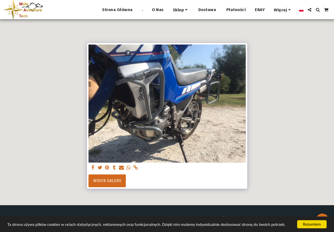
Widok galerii (107, 180)
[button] (309, 10)
